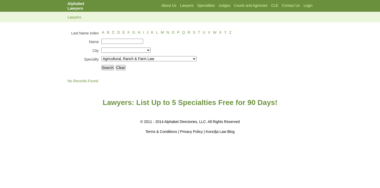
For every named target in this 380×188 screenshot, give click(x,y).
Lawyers (187, 5)
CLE (274, 5)
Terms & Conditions (161, 132)
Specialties (206, 5)
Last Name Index (85, 33)
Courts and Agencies (250, 5)
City (96, 51)
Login (308, 5)
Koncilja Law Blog (220, 132)
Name (94, 42)
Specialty (91, 59)
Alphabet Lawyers (76, 5)
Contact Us (291, 5)
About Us (168, 5)
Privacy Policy (191, 132)
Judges (224, 5)
